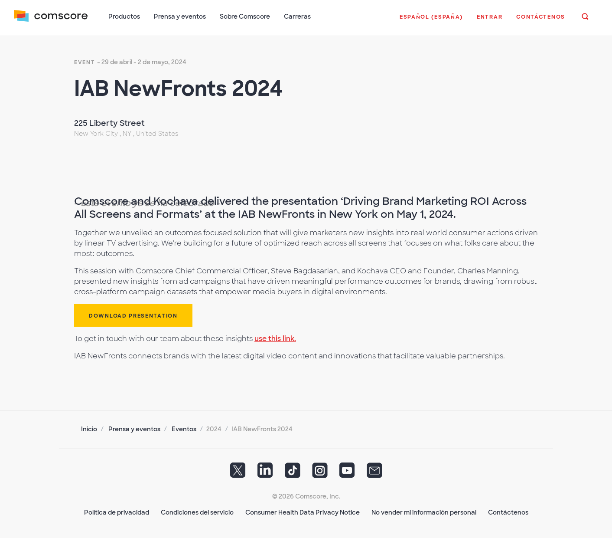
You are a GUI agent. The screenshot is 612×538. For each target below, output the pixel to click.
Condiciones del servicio (197, 512)
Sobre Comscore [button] (245, 16)
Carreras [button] (297, 16)
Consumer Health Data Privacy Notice (302, 512)
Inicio (89, 429)
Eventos (184, 429)
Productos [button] (124, 16)
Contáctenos (508, 512)
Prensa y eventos (134, 429)
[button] (431, 21)
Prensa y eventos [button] (180, 16)
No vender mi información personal (423, 512)
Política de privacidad (116, 512)
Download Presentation (133, 315)
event (84, 62)
